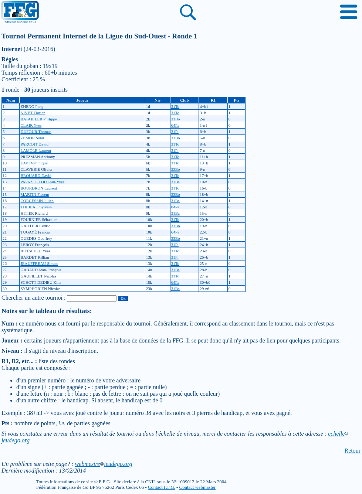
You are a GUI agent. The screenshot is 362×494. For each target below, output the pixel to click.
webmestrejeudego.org (103, 464)
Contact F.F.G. (161, 487)
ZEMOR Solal (32, 138)
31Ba (175, 182)
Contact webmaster (197, 487)
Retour (352, 450)
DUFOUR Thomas (35, 131)
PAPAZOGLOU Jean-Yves (42, 182)
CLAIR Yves (30, 125)
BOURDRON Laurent (38, 188)
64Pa (175, 125)
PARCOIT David (34, 144)
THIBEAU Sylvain (36, 207)
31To (175, 106)
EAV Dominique (33, 163)
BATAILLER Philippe (38, 119)
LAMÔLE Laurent (35, 150)
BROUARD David (35, 175)
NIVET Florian (32, 112)
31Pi (175, 131)
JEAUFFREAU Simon (39, 263)
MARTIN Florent (34, 194)
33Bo (175, 119)
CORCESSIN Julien (37, 200)
